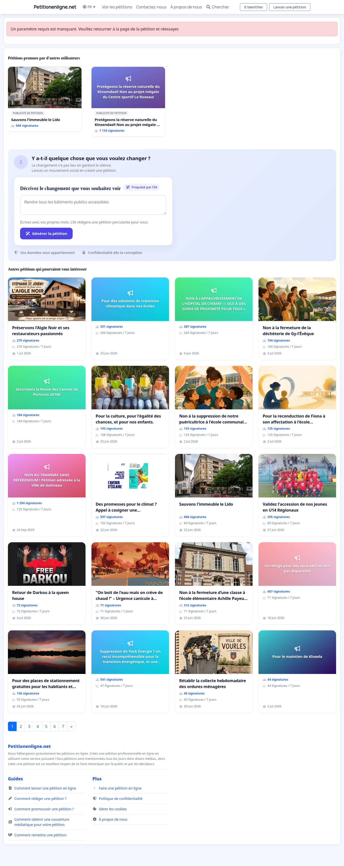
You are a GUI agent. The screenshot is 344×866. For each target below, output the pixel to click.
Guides (15, 779)
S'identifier (253, 7)
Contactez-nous (151, 7)
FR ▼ (89, 6)
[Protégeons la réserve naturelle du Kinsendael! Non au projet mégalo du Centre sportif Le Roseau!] (128, 101)
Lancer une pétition (289, 7)
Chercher (217, 7)
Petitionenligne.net (55, 7)
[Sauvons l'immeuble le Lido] (45, 99)
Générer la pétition (46, 233)
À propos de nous (186, 7)
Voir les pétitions (117, 7)
